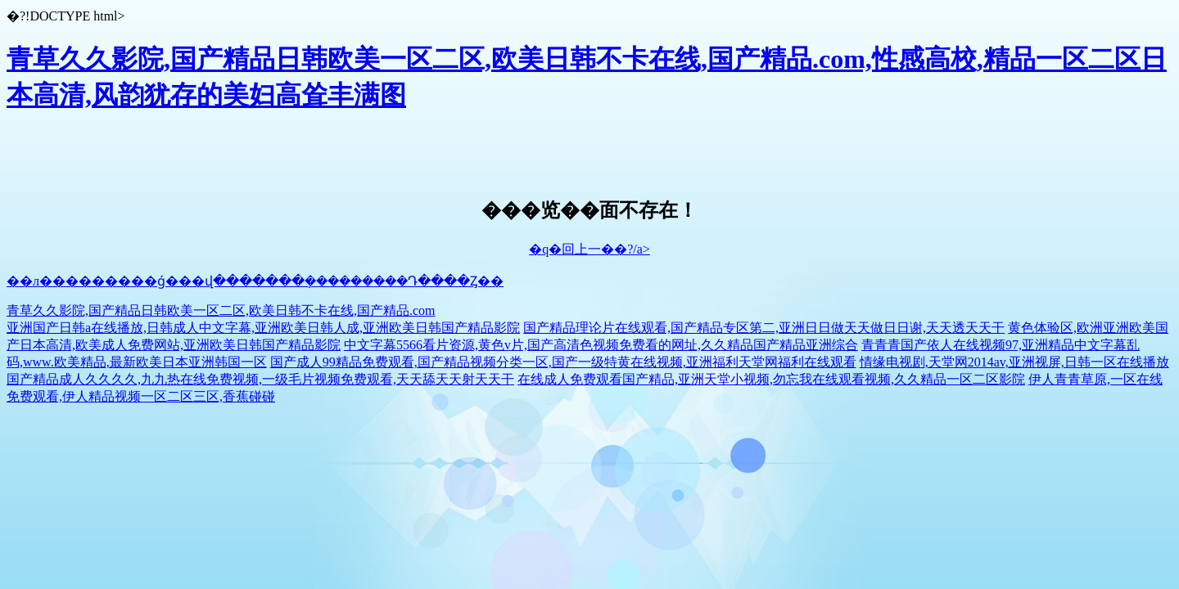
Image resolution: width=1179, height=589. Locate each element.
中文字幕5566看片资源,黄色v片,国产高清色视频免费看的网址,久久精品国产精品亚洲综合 (601, 345)
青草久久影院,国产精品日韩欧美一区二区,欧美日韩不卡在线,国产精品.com (221, 310)
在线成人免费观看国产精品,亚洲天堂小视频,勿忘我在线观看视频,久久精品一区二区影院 (771, 379)
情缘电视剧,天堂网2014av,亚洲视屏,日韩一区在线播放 (1014, 362)
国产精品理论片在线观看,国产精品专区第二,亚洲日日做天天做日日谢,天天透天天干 (764, 328)
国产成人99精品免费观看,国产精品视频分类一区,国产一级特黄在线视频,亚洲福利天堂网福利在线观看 (563, 362)
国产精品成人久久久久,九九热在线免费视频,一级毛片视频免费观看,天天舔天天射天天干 (260, 379)
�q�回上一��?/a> (589, 249)
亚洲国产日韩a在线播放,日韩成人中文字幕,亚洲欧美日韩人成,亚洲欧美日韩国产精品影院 (263, 328)
